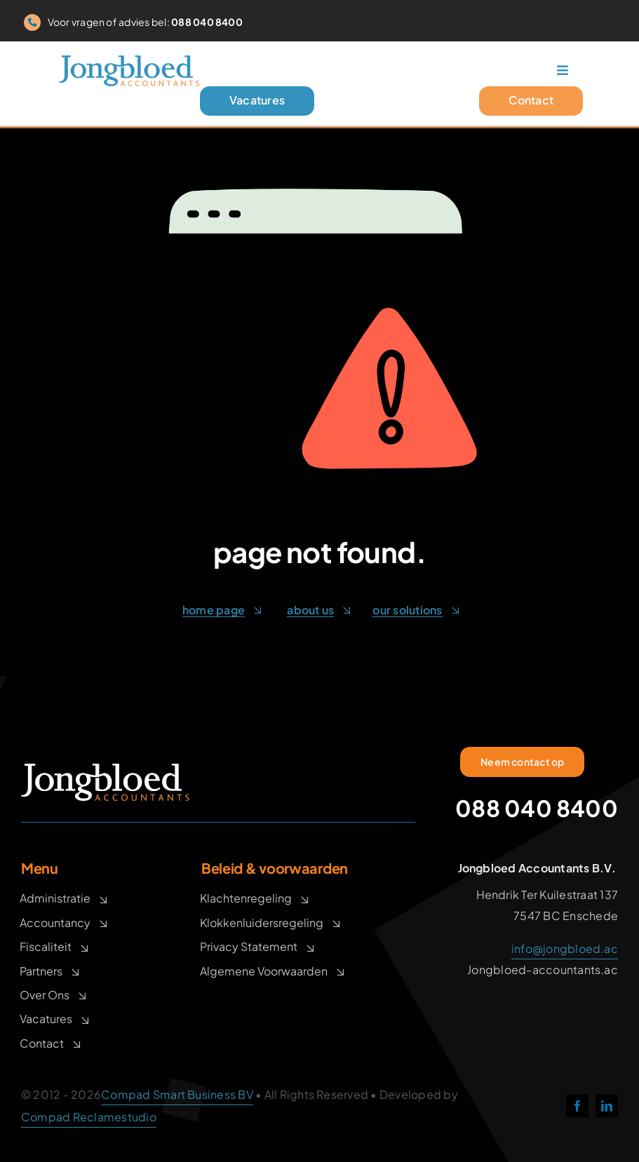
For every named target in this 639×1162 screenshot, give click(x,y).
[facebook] (577, 1106)
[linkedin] (607, 1106)
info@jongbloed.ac (564, 948)
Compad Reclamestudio (88, 1116)
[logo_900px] (129, 62)
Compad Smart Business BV (177, 1094)
